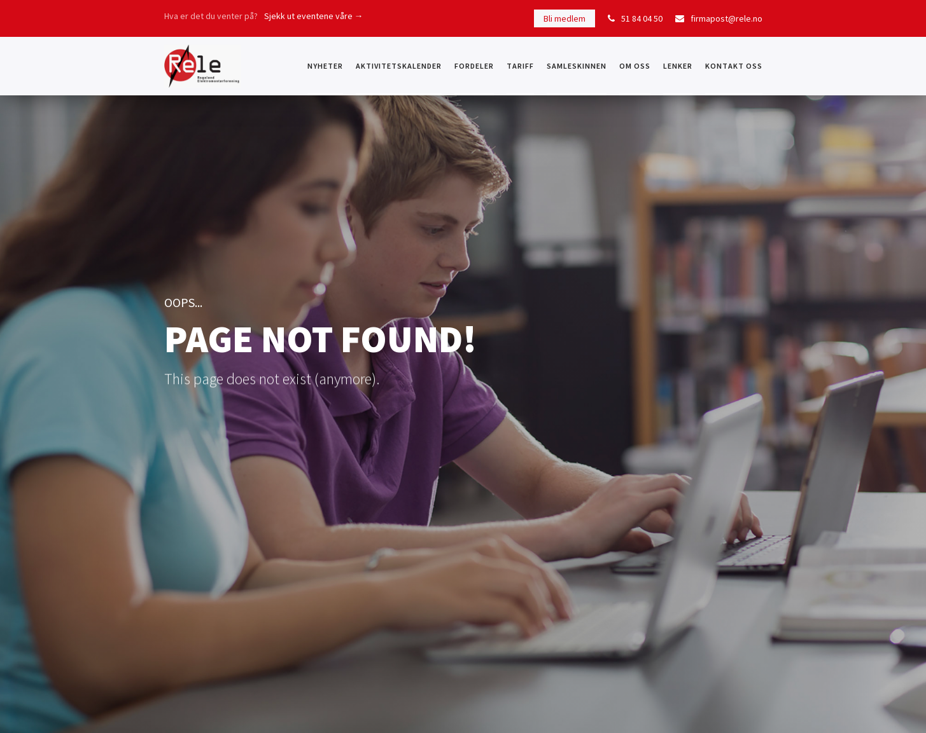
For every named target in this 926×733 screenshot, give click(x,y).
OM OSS (634, 66)
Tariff (520, 66)
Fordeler (474, 66)
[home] (202, 66)
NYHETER (325, 66)
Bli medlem (565, 18)
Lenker (677, 66)
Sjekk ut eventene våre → (313, 16)
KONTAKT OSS (733, 66)
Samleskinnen (577, 66)
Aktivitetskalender (399, 66)
